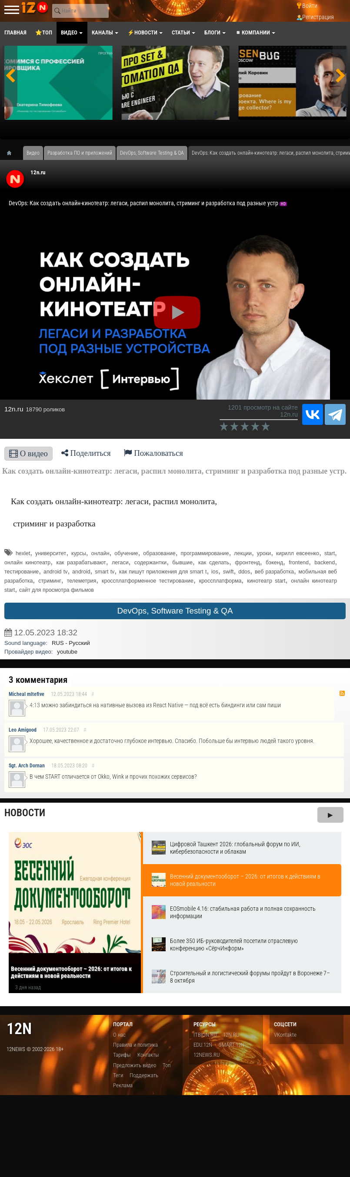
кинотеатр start (266, 581)
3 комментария (38, 680)
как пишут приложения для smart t (163, 572)
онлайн (100, 553)
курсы (78, 553)
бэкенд (274, 563)
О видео (28, 453)
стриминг (49, 581)
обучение (126, 553)
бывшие (182, 563)
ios (214, 572)
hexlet (23, 553)
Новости (24, 813)
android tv (55, 572)
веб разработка (274, 572)
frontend (299, 563)
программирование (205, 553)
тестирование (21, 572)
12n (19, 1029)
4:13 (35, 705)
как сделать (213, 563)
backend (324, 563)
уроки (264, 553)
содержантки (150, 563)
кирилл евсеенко (297, 553)
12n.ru (37, 172)
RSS (342, 693)
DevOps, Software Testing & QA (175, 610)
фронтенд (247, 563)
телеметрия (82, 581)
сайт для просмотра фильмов (56, 590)
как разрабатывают (81, 563)
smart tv (104, 572)
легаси (120, 563)
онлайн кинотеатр (27, 563)
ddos (244, 572)
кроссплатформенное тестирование (147, 581)
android (81, 572)
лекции (243, 553)
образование (159, 553)
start (329, 553)
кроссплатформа (220, 581)
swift (228, 572)
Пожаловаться (153, 453)
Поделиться (86, 453)
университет (50, 553)
